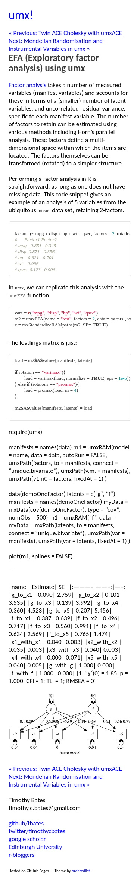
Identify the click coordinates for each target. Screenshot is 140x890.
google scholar (27, 839)
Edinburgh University (35, 847)
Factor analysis (27, 85)
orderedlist (81, 870)
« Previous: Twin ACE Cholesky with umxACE (65, 33)
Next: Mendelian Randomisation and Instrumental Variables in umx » (56, 45)
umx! (21, 15)
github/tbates (26, 823)
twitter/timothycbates (37, 831)
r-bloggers (21, 855)
